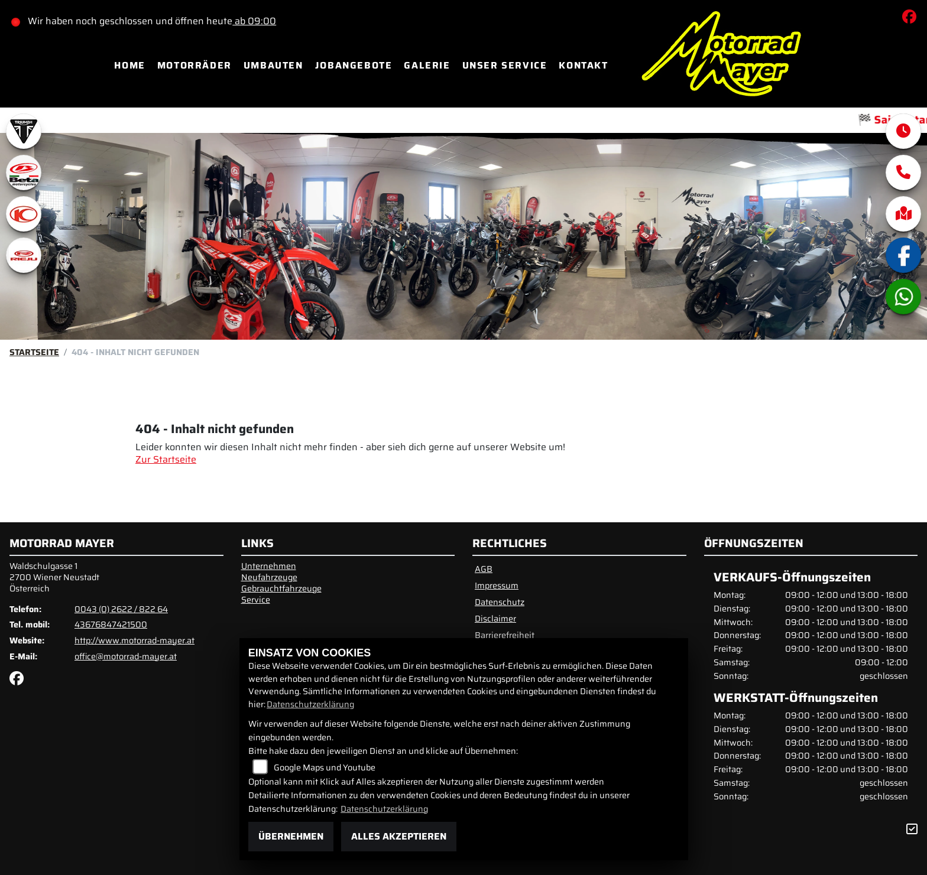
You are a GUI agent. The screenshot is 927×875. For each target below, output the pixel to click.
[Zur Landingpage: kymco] (23, 214)
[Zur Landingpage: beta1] (23, 172)
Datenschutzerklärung (310, 704)
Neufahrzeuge (269, 577)
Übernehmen (290, 836)
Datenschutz (499, 602)
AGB (483, 568)
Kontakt (583, 65)
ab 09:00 (258, 21)
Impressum (496, 585)
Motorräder (194, 65)
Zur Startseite (165, 459)
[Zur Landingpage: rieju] (23, 255)
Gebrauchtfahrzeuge (281, 588)
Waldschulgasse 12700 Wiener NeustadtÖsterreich (54, 577)
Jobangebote (354, 65)
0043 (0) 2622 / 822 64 (121, 609)
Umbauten (273, 65)
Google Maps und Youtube (324, 767)
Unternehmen (268, 566)
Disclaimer (495, 618)
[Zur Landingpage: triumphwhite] (23, 131)
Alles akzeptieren (398, 836)
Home (129, 65)
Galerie (427, 65)
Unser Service (504, 65)
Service (255, 599)
